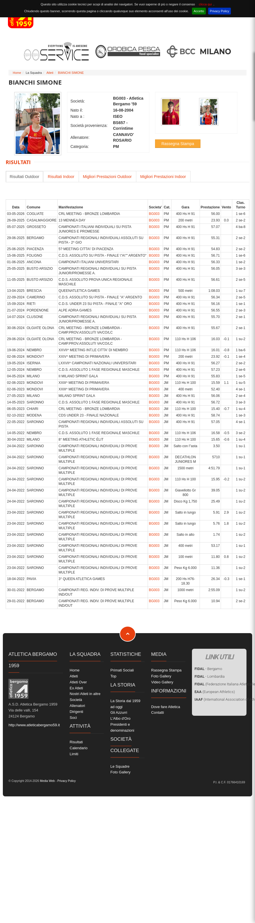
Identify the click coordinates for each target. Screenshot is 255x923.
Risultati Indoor (61, 176)
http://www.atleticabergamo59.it (34, 725)
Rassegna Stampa (177, 143)
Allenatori (77, 706)
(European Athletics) (215, 692)
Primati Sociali (122, 670)
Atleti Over (78, 682)
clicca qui (205, 4)
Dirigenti (76, 711)
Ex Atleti (76, 688)
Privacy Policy (219, 11)
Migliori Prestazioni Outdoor (107, 176)
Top (113, 676)
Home (17, 72)
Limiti (74, 754)
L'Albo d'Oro (120, 718)
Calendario (78, 748)
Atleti (49, 72)
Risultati (76, 742)
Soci (73, 717)
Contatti (157, 712)
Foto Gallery (120, 772)
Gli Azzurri (118, 712)
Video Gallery (162, 682)
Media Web (47, 780)
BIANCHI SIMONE (71, 72)
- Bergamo (208, 669)
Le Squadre (119, 766)
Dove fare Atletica (165, 707)
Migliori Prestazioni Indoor (163, 176)
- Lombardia (210, 676)
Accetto (199, 11)
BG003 (154, 214)
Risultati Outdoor (24, 176)
